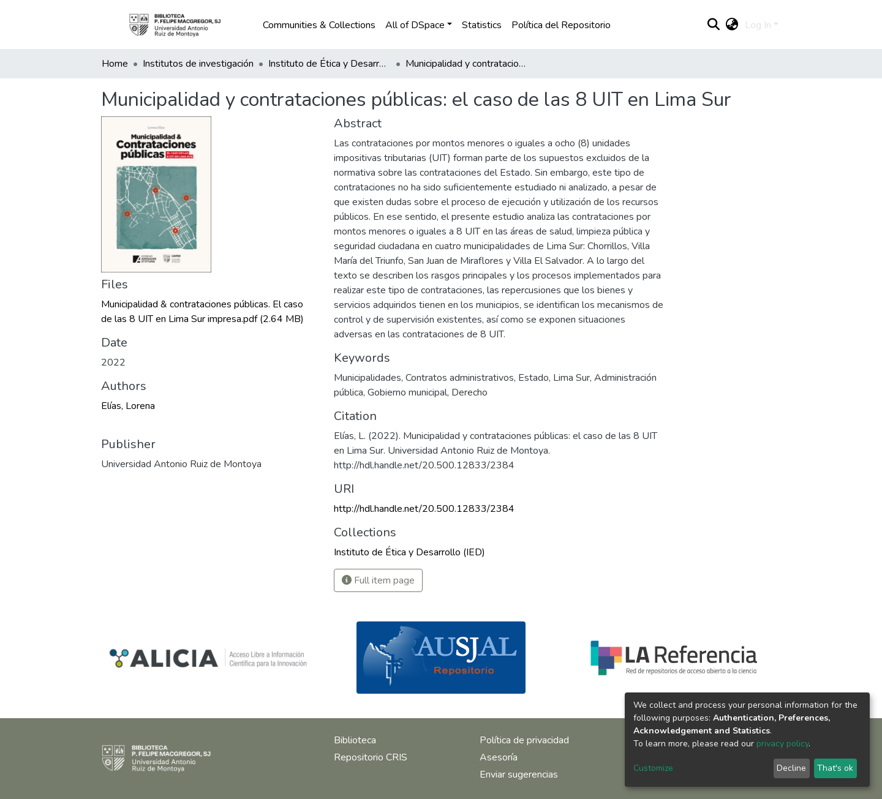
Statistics (482, 25)
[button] (732, 25)
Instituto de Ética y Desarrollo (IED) (329, 63)
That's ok (835, 768)
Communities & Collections (319, 25)
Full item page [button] (378, 580)
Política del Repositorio (561, 25)
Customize (653, 768)
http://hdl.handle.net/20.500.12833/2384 (424, 509)
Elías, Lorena (128, 406)
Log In (758, 25)
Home (115, 63)
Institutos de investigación (198, 63)
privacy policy (782, 743)
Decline (791, 768)
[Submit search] (714, 25)
